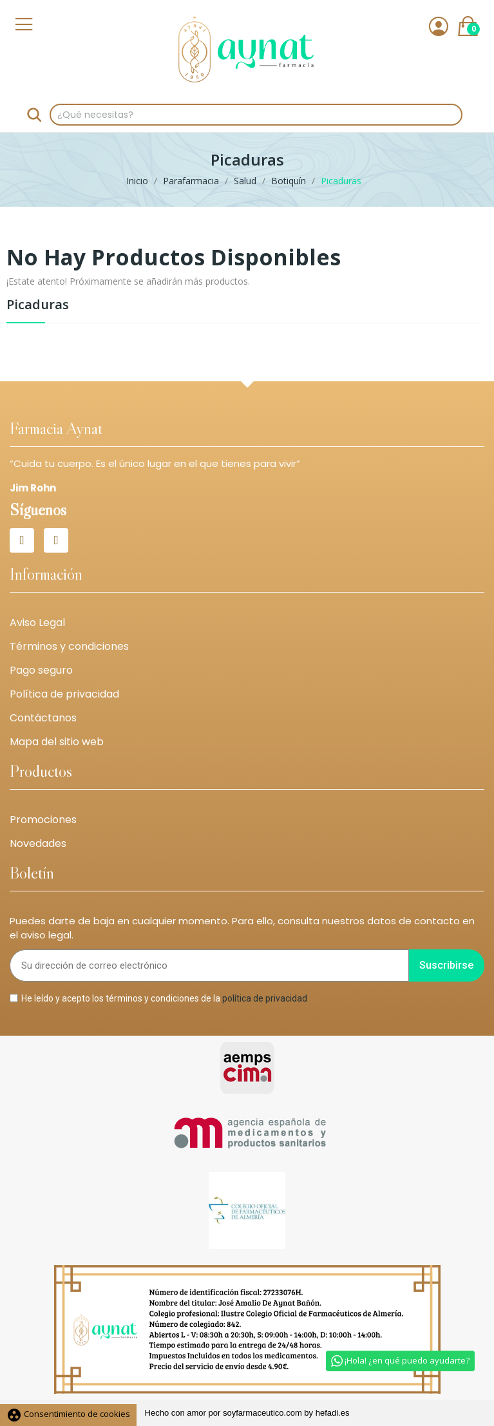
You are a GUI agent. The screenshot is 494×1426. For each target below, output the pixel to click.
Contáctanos (43, 717)
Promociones (43, 819)
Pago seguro (41, 670)
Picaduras (37, 305)
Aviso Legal (37, 622)
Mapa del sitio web (57, 741)
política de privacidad (264, 998)
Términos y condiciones (69, 646)
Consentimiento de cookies (68, 1414)
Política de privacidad (64, 694)
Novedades (38, 843)
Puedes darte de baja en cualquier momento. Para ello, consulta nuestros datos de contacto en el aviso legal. (242, 928)
